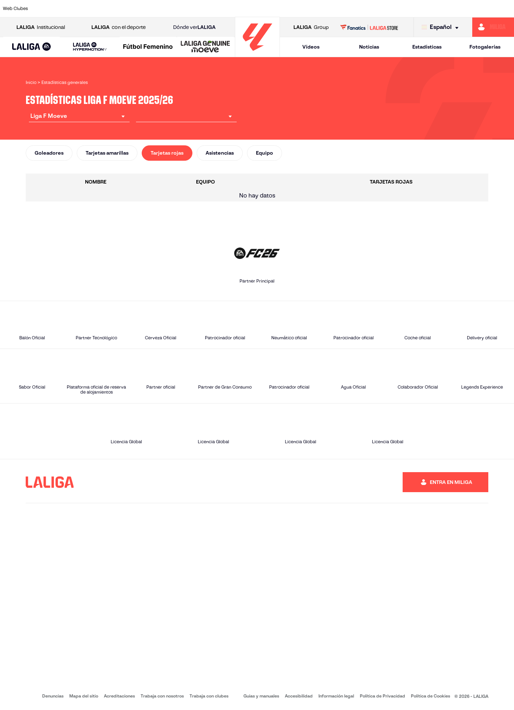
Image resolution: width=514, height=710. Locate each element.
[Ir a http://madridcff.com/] (324, 8)
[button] (31, 47)
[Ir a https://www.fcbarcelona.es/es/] (203, 8)
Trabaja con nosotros (162, 696)
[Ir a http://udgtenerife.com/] (143, 8)
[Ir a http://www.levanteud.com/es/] (294, 8)
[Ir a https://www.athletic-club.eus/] (52, 8)
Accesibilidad (299, 696)
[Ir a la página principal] (257, 54)
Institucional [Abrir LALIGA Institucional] (40, 27)
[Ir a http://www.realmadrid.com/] (385, 8)
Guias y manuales (261, 696)
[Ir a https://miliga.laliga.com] (493, 27)
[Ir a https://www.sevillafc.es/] (475, 8)
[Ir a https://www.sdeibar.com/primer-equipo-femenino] (445, 8)
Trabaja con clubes (209, 696)
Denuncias (53, 696)
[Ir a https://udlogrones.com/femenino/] (505, 8)
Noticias (369, 47)
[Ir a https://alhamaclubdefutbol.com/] (82, 8)
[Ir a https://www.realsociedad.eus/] (415, 8)
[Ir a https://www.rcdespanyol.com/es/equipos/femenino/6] (354, 8)
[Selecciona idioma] (441, 27)
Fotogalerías (484, 47)
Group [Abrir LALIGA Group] (311, 27)
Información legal (336, 696)
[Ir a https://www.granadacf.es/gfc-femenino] (264, 8)
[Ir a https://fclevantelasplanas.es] (233, 8)
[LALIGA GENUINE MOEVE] (205, 47)
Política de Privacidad (382, 696)
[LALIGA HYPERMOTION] (89, 47)
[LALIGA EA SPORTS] (31, 47)
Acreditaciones (119, 696)
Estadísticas (427, 47)
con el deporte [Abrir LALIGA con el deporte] (118, 27)
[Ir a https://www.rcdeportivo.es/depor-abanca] (173, 8)
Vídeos (310, 47)
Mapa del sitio (83, 696)
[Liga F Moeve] (148, 47)
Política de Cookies (430, 696)
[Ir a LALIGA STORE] (369, 27)
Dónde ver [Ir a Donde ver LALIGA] (194, 27)
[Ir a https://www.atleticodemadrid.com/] (113, 8)
